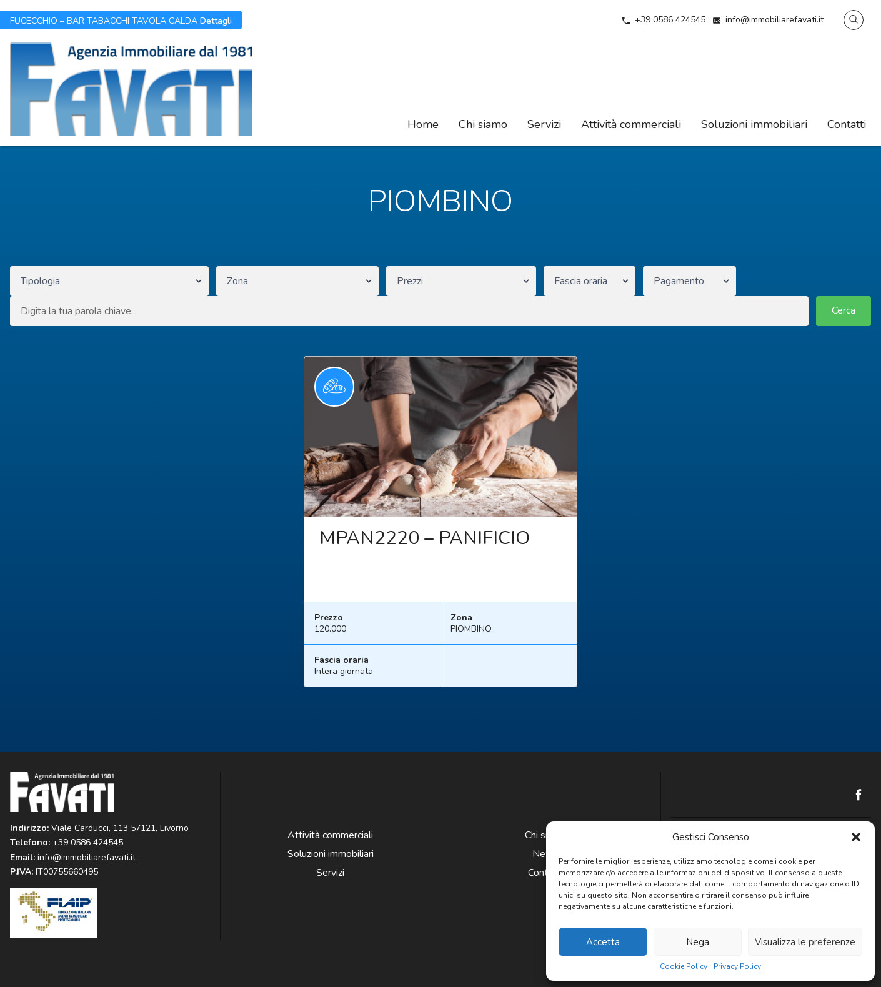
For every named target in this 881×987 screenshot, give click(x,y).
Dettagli (121, 20)
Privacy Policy (737, 966)
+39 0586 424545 (670, 20)
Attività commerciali (631, 124)
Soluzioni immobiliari (754, 124)
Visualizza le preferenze (805, 942)
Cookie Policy (683, 966)
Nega (697, 942)
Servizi (544, 124)
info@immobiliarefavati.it (774, 20)
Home (423, 124)
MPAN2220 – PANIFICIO (424, 538)
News (545, 854)
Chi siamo (483, 124)
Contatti (846, 124)
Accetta (603, 942)
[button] (856, 837)
